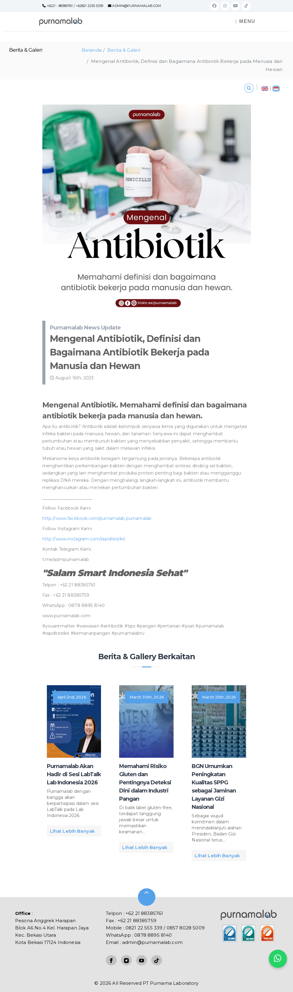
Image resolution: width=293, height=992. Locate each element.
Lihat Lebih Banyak (72, 831)
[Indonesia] (276, 87)
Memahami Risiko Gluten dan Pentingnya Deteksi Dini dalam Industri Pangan (145, 782)
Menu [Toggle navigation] (245, 21)
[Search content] (249, 88)
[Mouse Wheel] (147, 897)
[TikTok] (246, 6)
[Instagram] (225, 6)
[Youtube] (235, 6)
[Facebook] (214, 6)
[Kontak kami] (278, 959)
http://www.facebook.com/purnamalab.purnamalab (97, 518)
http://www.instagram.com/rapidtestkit (83, 539)
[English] (265, 87)
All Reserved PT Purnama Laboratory (155, 983)
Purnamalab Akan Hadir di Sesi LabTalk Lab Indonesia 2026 (74, 774)
